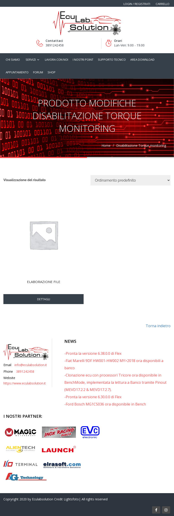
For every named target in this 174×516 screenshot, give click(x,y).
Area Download (142, 60)
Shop (52, 72)
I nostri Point (83, 60)
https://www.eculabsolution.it (24, 383)
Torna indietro (158, 325)
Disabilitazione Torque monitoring (141, 145)
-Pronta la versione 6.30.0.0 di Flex (92, 396)
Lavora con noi (56, 60)
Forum (38, 72)
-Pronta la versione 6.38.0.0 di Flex (92, 353)
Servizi (31, 60)
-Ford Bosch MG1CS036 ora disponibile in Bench (105, 404)
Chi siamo (13, 60)
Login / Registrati (136, 4)
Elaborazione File (43, 281)
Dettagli (43, 299)
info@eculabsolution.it (30, 365)
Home (106, 145)
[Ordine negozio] (130, 180)
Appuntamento (17, 72)
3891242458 (25, 371)
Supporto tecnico (112, 60)
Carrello (162, 4)
